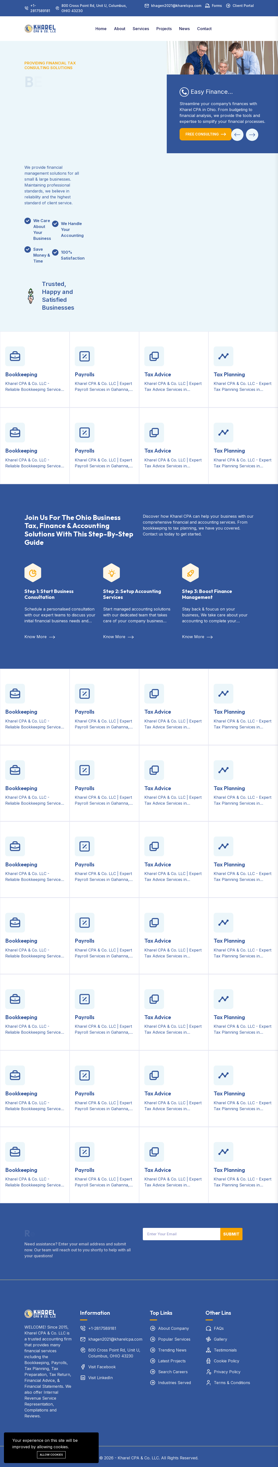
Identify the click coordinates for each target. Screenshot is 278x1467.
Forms (217, 5)
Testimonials (225, 1350)
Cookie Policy (226, 1360)
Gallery (220, 1339)
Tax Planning (229, 374)
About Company (173, 1328)
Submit (231, 1234)
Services (141, 28)
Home (101, 28)
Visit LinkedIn (100, 1377)
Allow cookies (51, 1454)
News (184, 28)
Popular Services (174, 1339)
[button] (237, 135)
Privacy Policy (227, 1371)
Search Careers (173, 1371)
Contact (204, 28)
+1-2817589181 (40, 8)
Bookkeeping (21, 374)
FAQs (219, 1328)
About (119, 28)
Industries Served (174, 1382)
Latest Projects (172, 1360)
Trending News (172, 1350)
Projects (164, 28)
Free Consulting (202, 134)
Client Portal (243, 5)
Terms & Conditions (232, 1382)
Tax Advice (157, 374)
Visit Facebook (102, 1366)
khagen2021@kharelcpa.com (176, 5)
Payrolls (84, 374)
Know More (39, 636)
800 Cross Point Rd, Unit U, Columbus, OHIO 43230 (94, 8)
